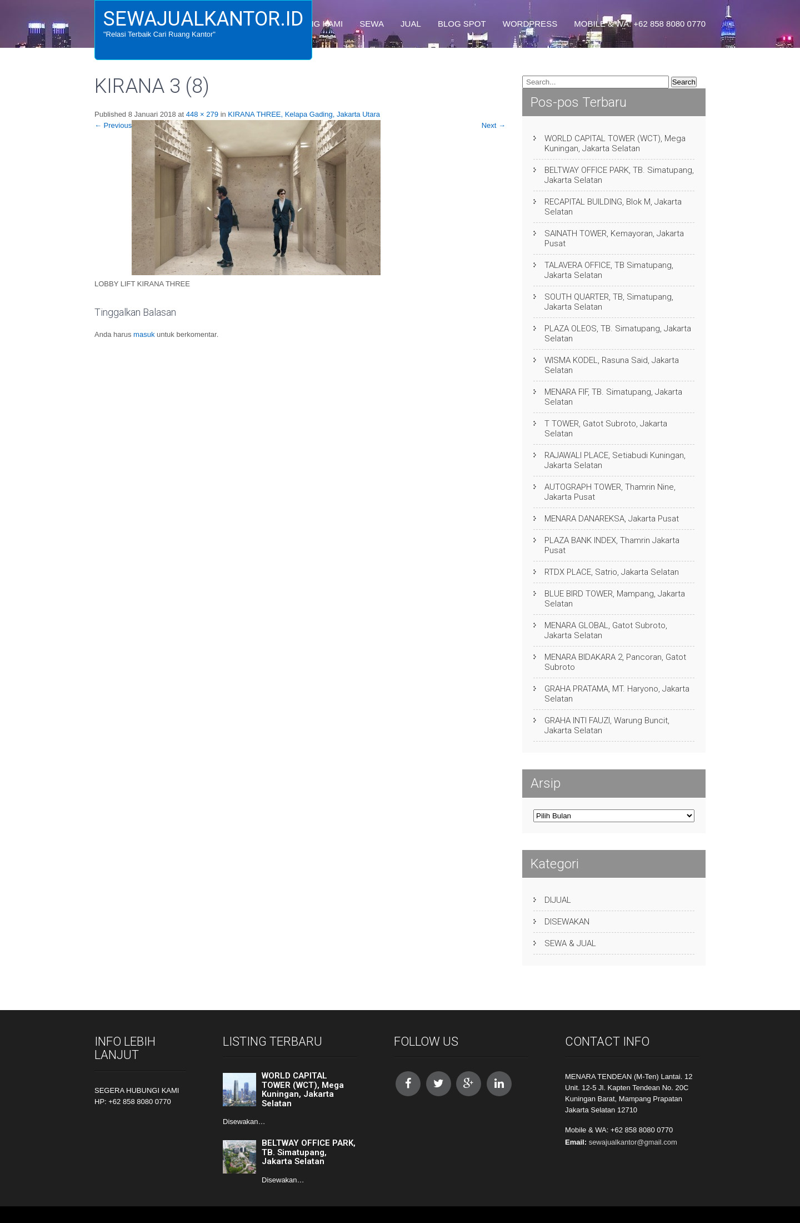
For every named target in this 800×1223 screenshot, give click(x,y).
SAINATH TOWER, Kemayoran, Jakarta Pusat (614, 238)
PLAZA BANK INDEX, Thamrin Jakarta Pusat (611, 545)
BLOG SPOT (462, 23)
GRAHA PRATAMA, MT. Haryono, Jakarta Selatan (616, 694)
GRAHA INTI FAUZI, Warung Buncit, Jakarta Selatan (606, 725)
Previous (113, 125)
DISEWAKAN (566, 922)
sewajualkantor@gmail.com (633, 1142)
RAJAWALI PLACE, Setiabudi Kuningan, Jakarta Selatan (615, 460)
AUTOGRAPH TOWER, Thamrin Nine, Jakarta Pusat (610, 492)
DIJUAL (557, 900)
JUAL (411, 23)
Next (494, 125)
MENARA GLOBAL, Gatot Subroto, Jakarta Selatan (605, 630)
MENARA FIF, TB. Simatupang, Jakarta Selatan (613, 397)
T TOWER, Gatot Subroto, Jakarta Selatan (605, 429)
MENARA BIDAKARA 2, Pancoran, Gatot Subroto (615, 662)
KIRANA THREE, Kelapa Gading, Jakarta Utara (304, 114)
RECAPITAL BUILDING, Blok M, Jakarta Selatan (613, 207)
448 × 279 (202, 114)
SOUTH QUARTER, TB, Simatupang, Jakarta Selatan (608, 302)
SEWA (371, 23)
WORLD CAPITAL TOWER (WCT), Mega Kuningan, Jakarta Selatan (615, 143)
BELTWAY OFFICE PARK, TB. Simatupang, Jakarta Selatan (619, 175)
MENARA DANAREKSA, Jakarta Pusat (611, 519)
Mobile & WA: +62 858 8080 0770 (640, 23)
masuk (143, 334)
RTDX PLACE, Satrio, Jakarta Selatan (611, 572)
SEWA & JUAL (570, 943)
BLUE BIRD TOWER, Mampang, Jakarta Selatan (614, 599)
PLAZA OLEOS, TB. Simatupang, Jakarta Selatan (617, 334)
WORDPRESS (530, 23)
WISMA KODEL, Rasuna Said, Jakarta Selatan (611, 365)
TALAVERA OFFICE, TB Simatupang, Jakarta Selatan (608, 270)
